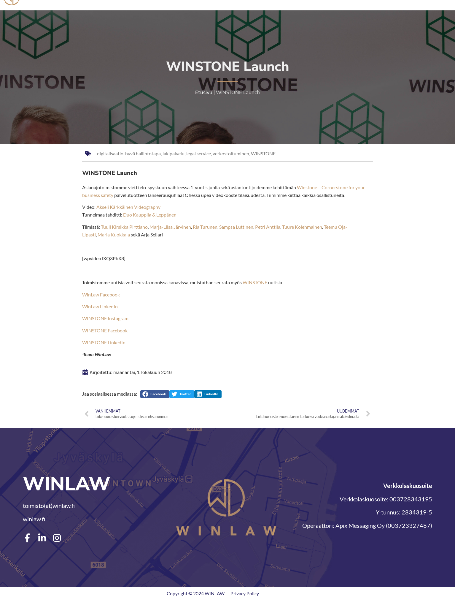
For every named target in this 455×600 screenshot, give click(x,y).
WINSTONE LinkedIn (103, 342)
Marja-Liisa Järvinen (170, 227)
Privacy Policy (244, 593)
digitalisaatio (110, 153)
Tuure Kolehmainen (302, 227)
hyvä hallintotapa (143, 153)
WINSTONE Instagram (105, 318)
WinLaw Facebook (101, 294)
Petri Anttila (267, 227)
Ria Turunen (205, 227)
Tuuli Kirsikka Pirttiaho (124, 227)
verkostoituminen (231, 153)
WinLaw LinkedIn (100, 306)
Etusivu (203, 92)
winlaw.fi (34, 518)
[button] (154, 394)
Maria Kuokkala (114, 234)
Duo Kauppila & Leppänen (149, 214)
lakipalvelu (173, 153)
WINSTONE (263, 153)
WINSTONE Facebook (105, 330)
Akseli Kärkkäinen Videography (128, 207)
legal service (198, 153)
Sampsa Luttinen (236, 227)
